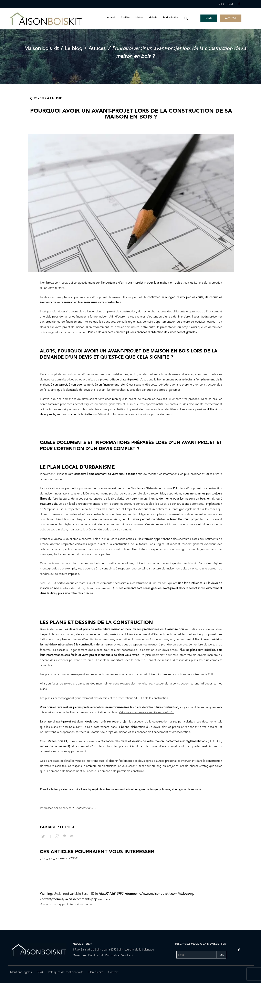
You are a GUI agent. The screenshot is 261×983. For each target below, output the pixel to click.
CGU (40, 972)
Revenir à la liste (48, 98)
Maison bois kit (41, 48)
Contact (113, 972)
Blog (221, 4)
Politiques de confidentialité (66, 972)
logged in (63, 904)
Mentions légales (21, 972)
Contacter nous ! (85, 808)
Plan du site (95, 972)
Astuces (97, 48)
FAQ (230, 4)
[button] (186, 18)
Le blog (73, 48)
